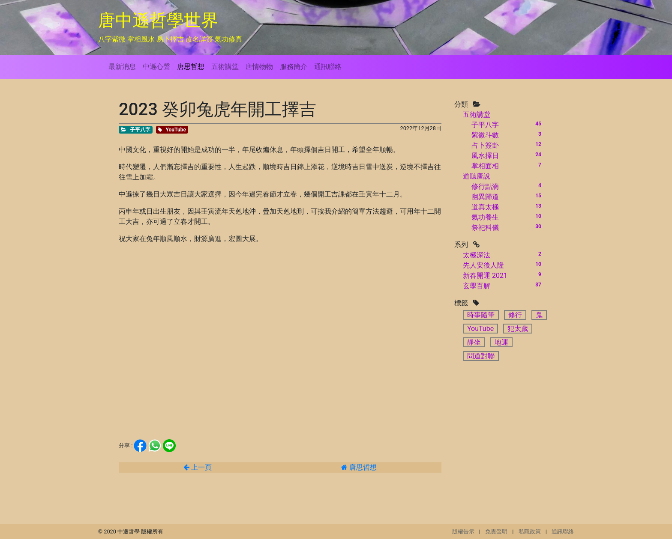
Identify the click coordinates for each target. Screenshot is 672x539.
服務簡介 (293, 67)
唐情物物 (259, 67)
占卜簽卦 (485, 145)
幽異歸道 (485, 197)
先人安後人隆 (483, 265)
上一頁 (197, 467)
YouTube (480, 329)
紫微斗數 (485, 135)
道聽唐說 (476, 176)
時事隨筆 (481, 315)
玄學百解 (476, 286)
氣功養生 (485, 217)
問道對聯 (481, 356)
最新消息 (122, 67)
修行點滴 (485, 186)
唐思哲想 (190, 67)
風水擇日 (485, 156)
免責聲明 (496, 531)
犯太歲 (517, 329)
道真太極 (485, 207)
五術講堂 (225, 67)
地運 (501, 342)
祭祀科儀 (485, 227)
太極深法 (476, 255)
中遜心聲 (156, 67)
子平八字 (485, 125)
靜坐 (474, 342)
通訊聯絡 (328, 67)
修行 (515, 315)
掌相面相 (485, 166)
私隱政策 (530, 531)
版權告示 (463, 531)
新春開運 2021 (485, 275)
